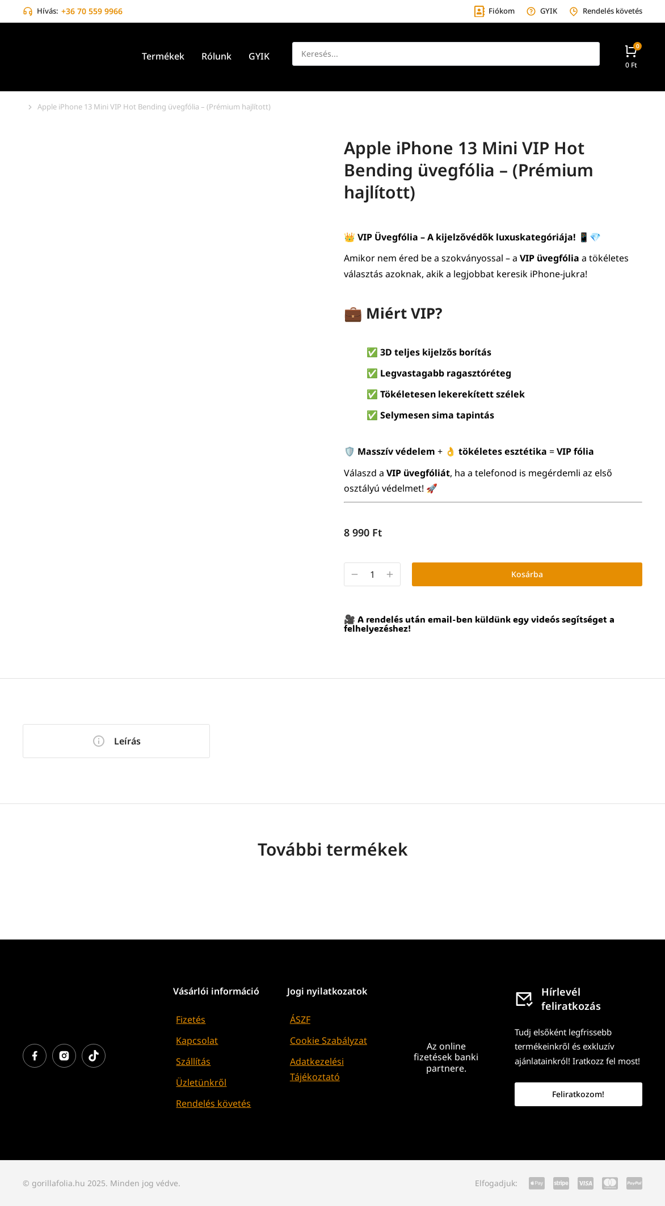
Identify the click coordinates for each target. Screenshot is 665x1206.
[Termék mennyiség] (372, 574)
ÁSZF (300, 1019)
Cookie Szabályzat (328, 1040)
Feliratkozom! (578, 1094)
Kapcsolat (197, 1040)
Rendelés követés (213, 1103)
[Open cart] (631, 56)
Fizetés (190, 1019)
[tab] (116, 741)
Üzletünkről (201, 1082)
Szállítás (193, 1061)
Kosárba (527, 574)
